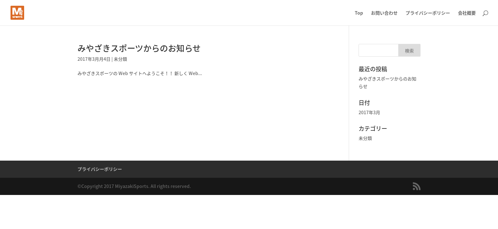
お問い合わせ (384, 13)
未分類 (120, 59)
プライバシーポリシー (428, 13)
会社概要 (467, 13)
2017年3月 (369, 112)
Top (359, 13)
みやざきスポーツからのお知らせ (139, 48)
